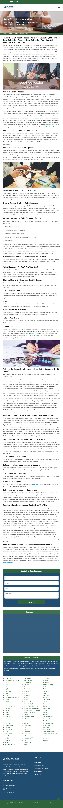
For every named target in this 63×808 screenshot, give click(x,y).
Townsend (46, 727)
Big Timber (8, 691)
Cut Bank (7, 727)
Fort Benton (27, 678)
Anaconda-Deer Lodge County (12, 681)
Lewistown (27, 725)
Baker (6, 685)
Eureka (7, 738)
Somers (45, 714)
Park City (46, 691)
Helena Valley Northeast (31, 704)
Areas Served (38, 771)
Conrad (7, 721)
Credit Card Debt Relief (41, 768)
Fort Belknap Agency (11, 744)
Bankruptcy (37, 762)
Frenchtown (27, 682)
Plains (45, 693)
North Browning (48, 685)
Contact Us (37, 774)
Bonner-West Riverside (12, 697)
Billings (7, 695)
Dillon (6, 731)
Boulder (7, 699)
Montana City (47, 682)
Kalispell (26, 714)
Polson (45, 697)
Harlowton (27, 695)
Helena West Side (29, 712)
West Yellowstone (48, 731)
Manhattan (27, 742)
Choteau (7, 710)
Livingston (27, 731)
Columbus (10, 33)
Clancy (7, 712)
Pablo (45, 689)
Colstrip (7, 714)
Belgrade (7, 687)
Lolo (25, 736)
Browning (8, 704)
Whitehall (46, 738)
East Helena (8, 734)
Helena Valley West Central (32, 710)
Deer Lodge (8, 729)
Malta (25, 740)
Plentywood (47, 695)
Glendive (26, 687)
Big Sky (7, 689)
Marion (26, 744)
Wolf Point (46, 740)
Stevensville (47, 719)
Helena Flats (28, 702)
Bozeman (7, 702)
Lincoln (26, 729)
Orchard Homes (48, 687)
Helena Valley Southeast (31, 708)
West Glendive (47, 729)
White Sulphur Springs (50, 734)
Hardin (26, 693)
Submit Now (31, 602)
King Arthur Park (29, 717)
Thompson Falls (48, 723)
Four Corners (28, 680)
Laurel (26, 723)
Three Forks (46, 725)
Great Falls (27, 689)
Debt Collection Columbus (22, 33)
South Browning (48, 717)
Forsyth (7, 742)
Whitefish (46, 736)
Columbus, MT (10, 792)
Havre (25, 697)
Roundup (46, 704)
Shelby (45, 710)
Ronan (45, 702)
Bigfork (7, 693)
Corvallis (7, 723)
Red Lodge (46, 699)
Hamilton (26, 691)
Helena (26, 699)
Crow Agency (9, 725)
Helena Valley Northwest (31, 706)
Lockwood (27, 734)
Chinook (7, 708)
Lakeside (26, 719)
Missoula (45, 680)
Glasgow (26, 685)
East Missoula (9, 736)
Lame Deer (27, 721)
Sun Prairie (46, 721)
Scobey (45, 706)
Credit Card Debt (39, 765)
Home (5, 33)
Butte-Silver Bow (10, 706)
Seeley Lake (46, 708)
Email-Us (8, 789)
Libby (25, 727)
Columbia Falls (9, 717)
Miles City (46, 678)
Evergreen (8, 740)
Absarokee (8, 678)
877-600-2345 (15, 2)
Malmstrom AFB (29, 738)
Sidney (45, 712)
